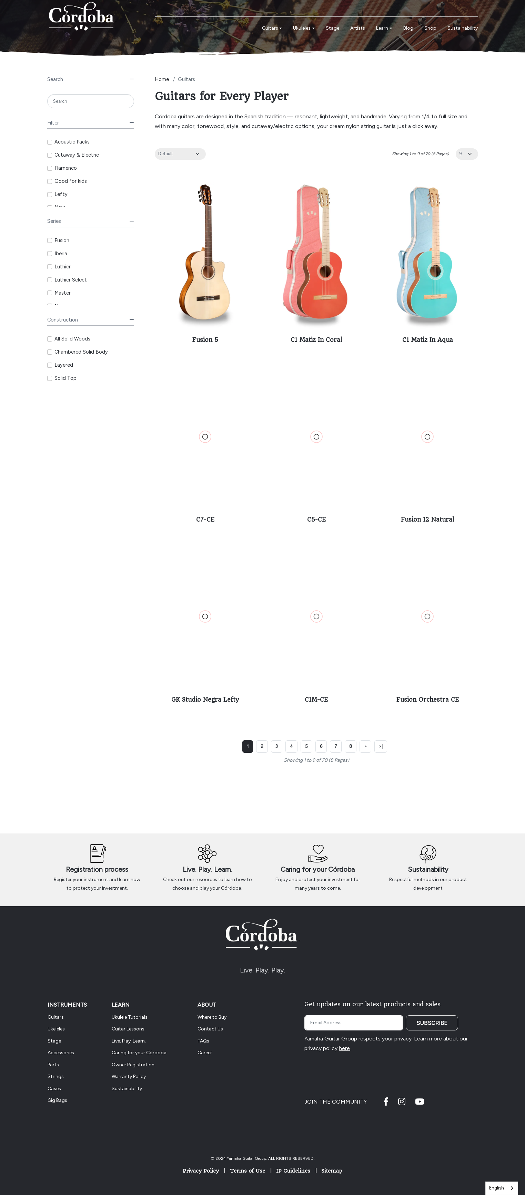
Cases (54, 1089)
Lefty (61, 194)
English (496, 1188)
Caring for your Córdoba (318, 869)
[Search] (90, 101)
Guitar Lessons (128, 1029)
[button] (272, 28)
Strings (56, 1076)
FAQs (203, 1041)
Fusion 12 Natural (427, 519)
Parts (53, 1065)
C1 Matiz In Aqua (427, 339)
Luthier (62, 267)
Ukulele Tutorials (130, 1017)
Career (205, 1053)
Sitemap (331, 1171)
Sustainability (428, 869)
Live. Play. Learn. (207, 869)
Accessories (61, 1053)
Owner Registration (133, 1065)
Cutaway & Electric (76, 155)
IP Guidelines (293, 1171)
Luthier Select (70, 280)
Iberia (60, 253)
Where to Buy (212, 1017)
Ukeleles (56, 1029)
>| (381, 746)
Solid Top (65, 378)
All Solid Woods (72, 339)
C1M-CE (316, 699)
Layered (63, 365)
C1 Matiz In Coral (316, 339)
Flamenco (65, 168)
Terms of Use (247, 1171)
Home (162, 79)
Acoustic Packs (72, 142)
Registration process (97, 869)
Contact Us (210, 1029)
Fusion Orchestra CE (427, 699)
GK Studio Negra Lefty (205, 699)
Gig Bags (57, 1100)
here (344, 1048)
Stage (54, 1041)
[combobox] (501, 1188)
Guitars (56, 1017)
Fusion (61, 240)
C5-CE (316, 519)
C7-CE (205, 519)
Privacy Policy (201, 1171)
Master (62, 293)
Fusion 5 (205, 339)
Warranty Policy (129, 1076)
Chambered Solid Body (81, 352)
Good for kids (70, 181)
